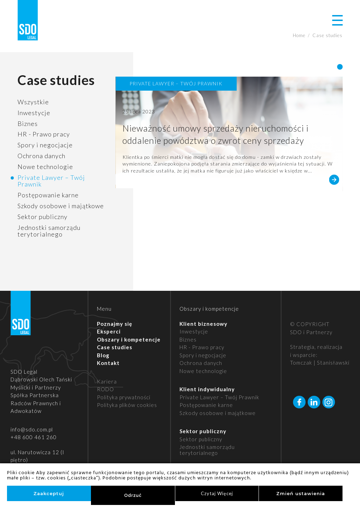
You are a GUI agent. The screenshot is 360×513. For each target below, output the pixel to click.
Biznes (27, 123)
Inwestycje (33, 113)
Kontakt (108, 363)
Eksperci (109, 331)
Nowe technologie (45, 166)
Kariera (107, 381)
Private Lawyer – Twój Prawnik (51, 181)
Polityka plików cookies (127, 405)
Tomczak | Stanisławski (320, 362)
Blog (103, 355)
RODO (105, 389)
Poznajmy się (114, 324)
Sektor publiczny (42, 216)
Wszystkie (33, 102)
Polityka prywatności (123, 397)
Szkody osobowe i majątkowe (60, 206)
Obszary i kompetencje (129, 339)
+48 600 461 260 (33, 437)
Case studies (114, 347)
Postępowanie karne (48, 195)
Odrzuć (133, 495)
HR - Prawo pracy (43, 134)
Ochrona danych (41, 156)
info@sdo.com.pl (31, 429)
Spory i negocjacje (45, 145)
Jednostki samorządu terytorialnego (48, 231)
